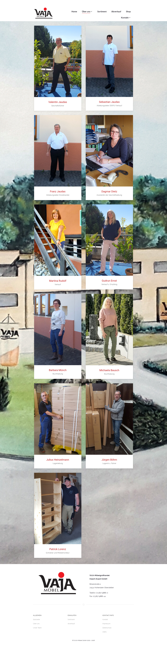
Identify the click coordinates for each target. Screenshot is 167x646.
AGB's (104, 628)
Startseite (36, 616)
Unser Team (37, 624)
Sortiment (71, 616)
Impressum (106, 620)
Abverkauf (71, 620)
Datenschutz (106, 624)
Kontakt (105, 616)
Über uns (36, 620)
